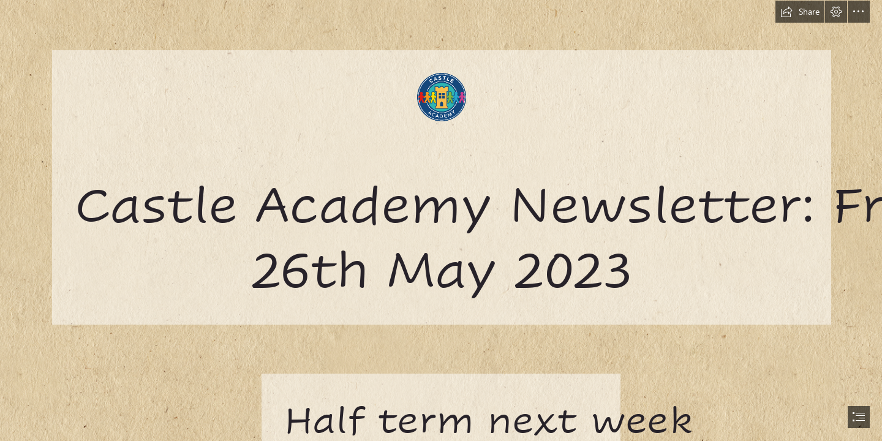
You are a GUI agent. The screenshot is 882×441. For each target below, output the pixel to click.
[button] (799, 12)
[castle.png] (441, 162)
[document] (441, 220)
